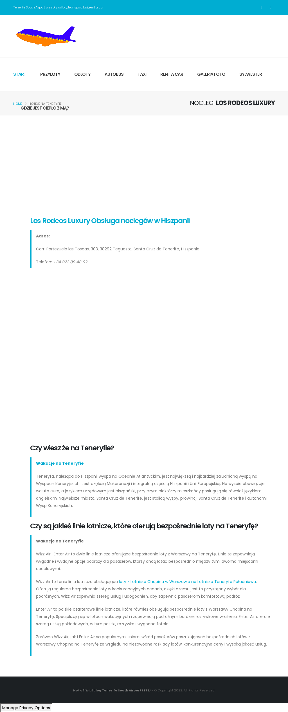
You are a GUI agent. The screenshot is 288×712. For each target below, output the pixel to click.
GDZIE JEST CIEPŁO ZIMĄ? (45, 108)
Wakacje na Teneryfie (60, 463)
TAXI (142, 74)
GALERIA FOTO (211, 74)
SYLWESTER (250, 74)
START (19, 74)
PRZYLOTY (50, 74)
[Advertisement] (144, 164)
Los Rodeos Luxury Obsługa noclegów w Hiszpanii (110, 221)
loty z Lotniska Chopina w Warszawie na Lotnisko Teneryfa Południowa (187, 581)
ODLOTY (82, 74)
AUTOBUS (114, 74)
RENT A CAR (171, 74)
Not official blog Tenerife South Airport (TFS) (112, 690)
